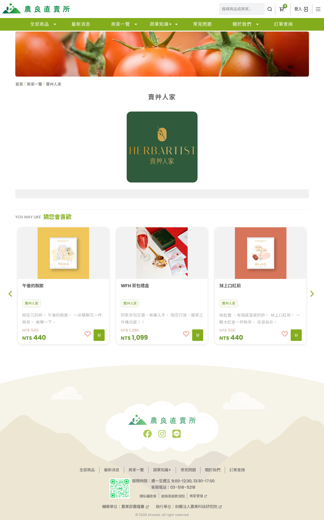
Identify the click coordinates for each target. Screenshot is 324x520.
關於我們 (242, 24)
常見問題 (202, 24)
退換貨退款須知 (173, 496)
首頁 (19, 84)
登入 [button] (301, 9)
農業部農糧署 (135, 506)
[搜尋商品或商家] (269, 9)
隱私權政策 (148, 496)
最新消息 (81, 24)
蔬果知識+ (161, 24)
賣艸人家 (31, 303)
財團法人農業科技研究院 (198, 506)
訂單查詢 (283, 24)
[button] (281, 9)
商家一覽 (120, 24)
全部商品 (39, 24)
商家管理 (198, 496)
